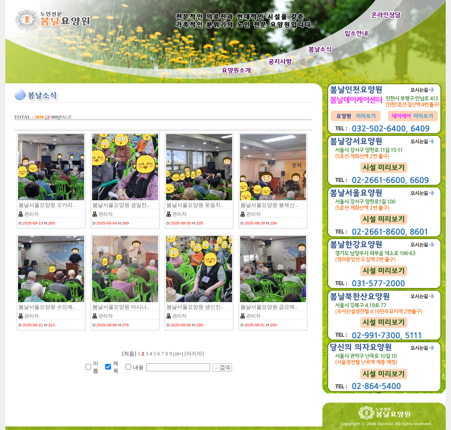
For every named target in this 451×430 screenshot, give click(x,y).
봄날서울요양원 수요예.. (46, 307)
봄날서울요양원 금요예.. (268, 307)
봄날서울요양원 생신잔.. (194, 307)
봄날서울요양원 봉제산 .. (269, 205)
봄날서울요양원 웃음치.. (194, 205)
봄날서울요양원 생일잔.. (120, 205)
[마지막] (194, 354)
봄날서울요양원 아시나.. (120, 307)
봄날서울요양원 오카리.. (46, 205)
